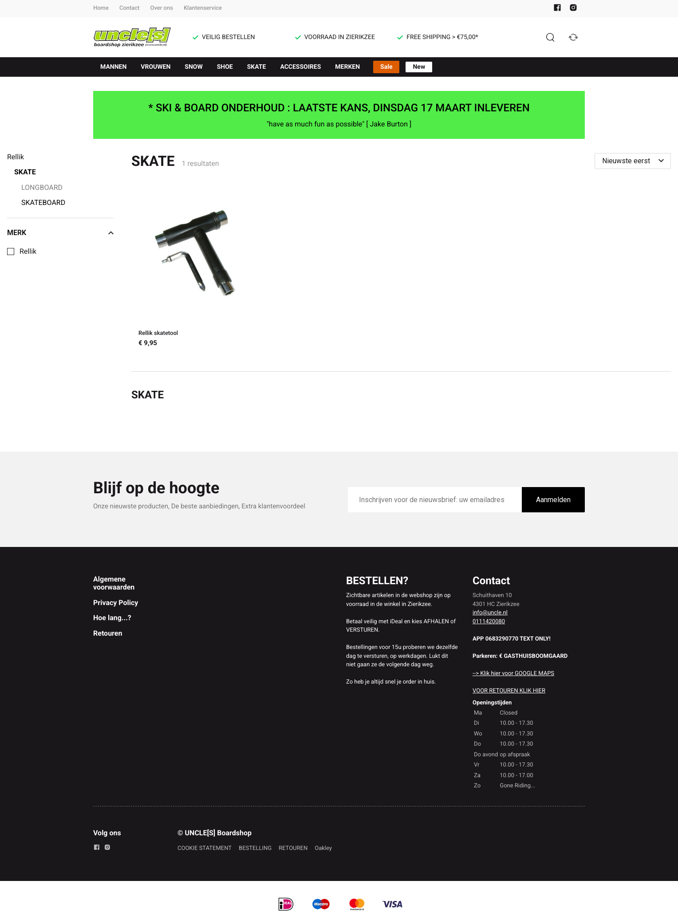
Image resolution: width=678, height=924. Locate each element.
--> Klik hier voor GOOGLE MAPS (513, 673)
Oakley (323, 848)
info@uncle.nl (490, 612)
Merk (60, 233)
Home (101, 8)
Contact (129, 8)
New (419, 67)
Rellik (28, 252)
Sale (386, 67)
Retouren (107, 633)
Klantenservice (203, 8)
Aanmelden (553, 499)
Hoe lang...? (112, 617)
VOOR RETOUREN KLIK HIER (509, 691)
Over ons (161, 8)
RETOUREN (293, 848)
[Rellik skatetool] (198, 270)
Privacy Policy (115, 602)
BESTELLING (255, 848)
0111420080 (489, 621)
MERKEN (347, 67)
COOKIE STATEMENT (204, 848)
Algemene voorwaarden (113, 583)
